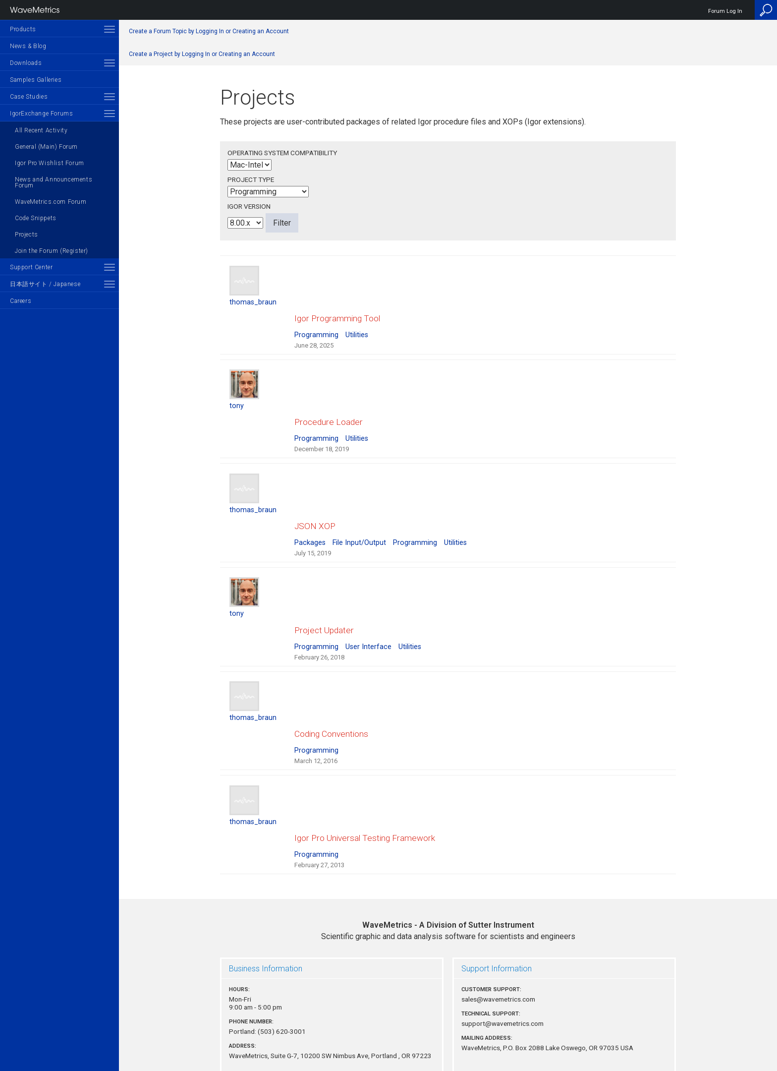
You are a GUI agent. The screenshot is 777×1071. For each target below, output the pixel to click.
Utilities (356, 325)
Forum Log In (725, 11)
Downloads (26, 63)
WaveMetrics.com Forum (51, 201)
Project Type (250, 179)
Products (23, 29)
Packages (310, 515)
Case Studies (29, 96)
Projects (26, 234)
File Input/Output (359, 515)
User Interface (368, 609)
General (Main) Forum (46, 146)
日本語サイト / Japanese (45, 284)
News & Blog (28, 46)
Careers (20, 301)
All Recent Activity (41, 130)
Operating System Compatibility (282, 153)
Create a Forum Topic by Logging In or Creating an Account (209, 31)
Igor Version (249, 206)
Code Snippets (35, 218)
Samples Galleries (35, 79)
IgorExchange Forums (41, 113)
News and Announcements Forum (53, 182)
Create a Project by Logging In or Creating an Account (202, 54)
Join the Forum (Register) (51, 250)
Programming (316, 325)
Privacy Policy (448, 1029)
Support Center (31, 267)
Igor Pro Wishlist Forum (49, 163)
